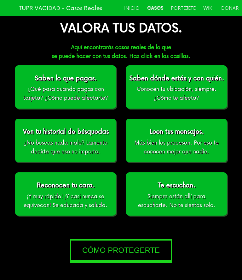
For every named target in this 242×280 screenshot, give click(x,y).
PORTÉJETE (183, 8)
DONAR (230, 8)
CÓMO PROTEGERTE (121, 250)
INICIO (132, 8)
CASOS (155, 8)
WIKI (208, 8)
